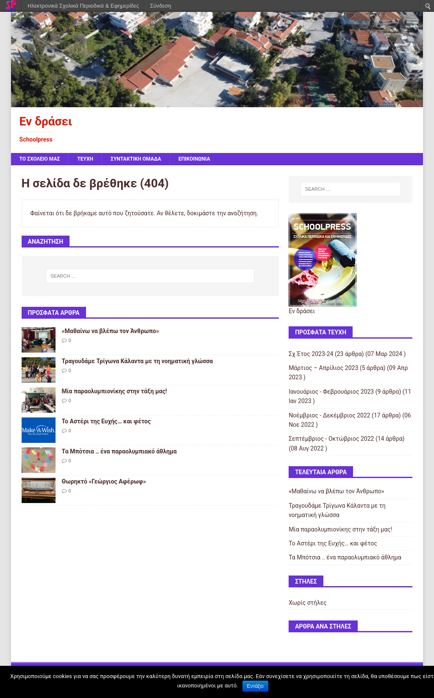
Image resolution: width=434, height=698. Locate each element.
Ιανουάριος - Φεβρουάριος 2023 (331, 391)
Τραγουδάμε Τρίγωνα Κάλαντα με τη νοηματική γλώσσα (137, 361)
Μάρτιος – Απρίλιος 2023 (323, 367)
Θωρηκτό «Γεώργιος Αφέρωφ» (104, 481)
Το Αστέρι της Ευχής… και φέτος (106, 421)
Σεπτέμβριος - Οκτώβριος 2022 (331, 438)
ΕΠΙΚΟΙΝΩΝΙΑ (194, 159)
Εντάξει (255, 686)
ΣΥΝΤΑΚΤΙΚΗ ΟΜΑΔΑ (136, 159)
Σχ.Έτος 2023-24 (311, 353)
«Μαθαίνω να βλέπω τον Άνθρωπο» (110, 331)
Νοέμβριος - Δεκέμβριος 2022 (329, 415)
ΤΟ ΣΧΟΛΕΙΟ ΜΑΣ (39, 159)
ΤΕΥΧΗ (85, 159)
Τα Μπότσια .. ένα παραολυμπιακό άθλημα (119, 451)
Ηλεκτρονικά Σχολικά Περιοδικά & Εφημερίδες (83, 6)
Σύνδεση (160, 6)
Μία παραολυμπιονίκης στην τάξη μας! (114, 391)
